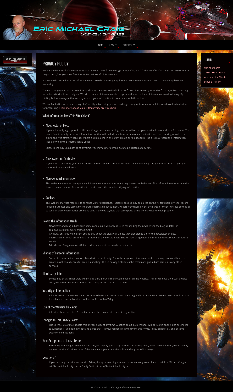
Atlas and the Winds (215, 77)
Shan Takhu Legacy (214, 72)
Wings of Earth (212, 67)
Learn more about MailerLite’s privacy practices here (87, 107)
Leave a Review (212, 81)
